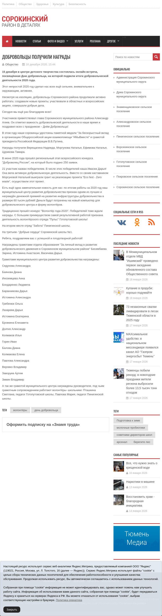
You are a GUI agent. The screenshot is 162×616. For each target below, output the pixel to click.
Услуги (79, 41)
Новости (21, 41)
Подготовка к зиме (128, 420)
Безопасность (77, 4)
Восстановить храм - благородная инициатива (140, 501)
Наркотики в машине (140, 481)
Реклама (95, 41)
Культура (58, 4)
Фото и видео (56, 41)
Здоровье (42, 4)
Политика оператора (69, 600)
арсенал (122, 442)
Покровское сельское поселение (137, 176)
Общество (25, 4)
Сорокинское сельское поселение (137, 187)
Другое (111, 41)
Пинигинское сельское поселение (137, 136)
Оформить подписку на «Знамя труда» (43, 424)
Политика (8, 4)
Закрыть (12, 609)
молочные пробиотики (131, 427)
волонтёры (20, 410)
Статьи (37, 41)
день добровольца (46, 410)
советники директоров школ (134, 434)
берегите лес (142, 442)
